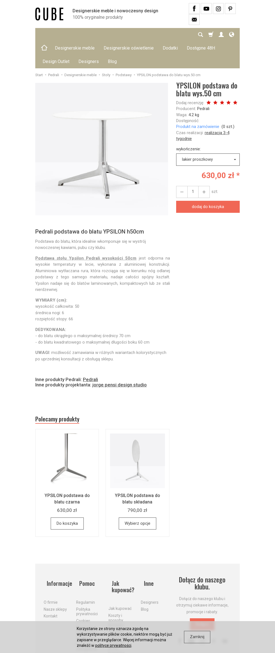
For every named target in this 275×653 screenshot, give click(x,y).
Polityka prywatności (87, 579)
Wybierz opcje (137, 498)
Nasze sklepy (55, 577)
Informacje (56, 555)
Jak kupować (120, 577)
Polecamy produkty (61, 393)
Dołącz (202, 599)
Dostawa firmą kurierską (116, 617)
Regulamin (85, 570)
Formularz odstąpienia (86, 614)
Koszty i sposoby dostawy (115, 589)
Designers (150, 570)
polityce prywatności (113, 645)
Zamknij (197, 636)
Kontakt (50, 584)
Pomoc (84, 555)
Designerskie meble (75, 34)
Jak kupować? (120, 559)
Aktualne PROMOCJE (118, 603)
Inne (146, 555)
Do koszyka (67, 498)
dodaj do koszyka (208, 179)
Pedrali (203, 81)
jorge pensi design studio (119, 358)
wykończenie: (188, 122)
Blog (144, 577)
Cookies (83, 589)
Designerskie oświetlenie (129, 34)
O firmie (51, 570)
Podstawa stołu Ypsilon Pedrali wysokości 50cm (85, 231)
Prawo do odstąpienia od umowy (86, 601)
